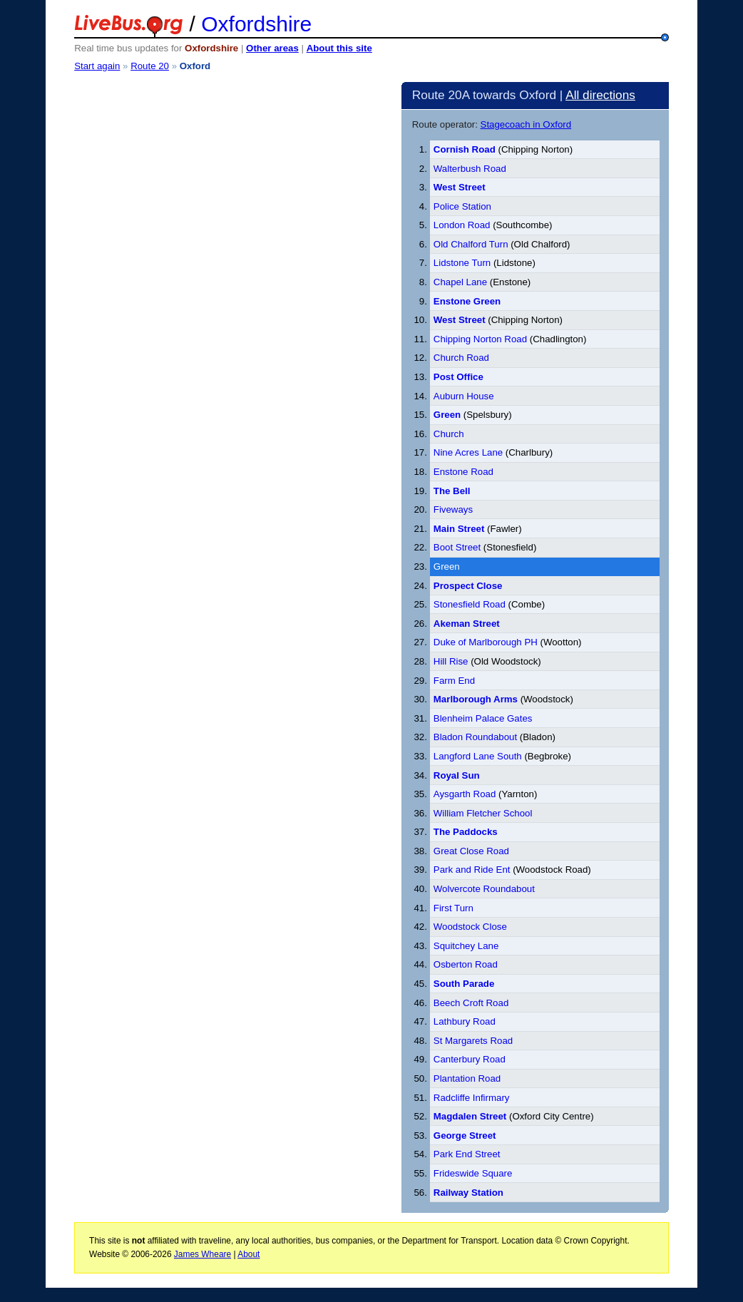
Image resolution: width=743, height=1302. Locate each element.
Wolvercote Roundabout (484, 888)
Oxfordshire (256, 24)
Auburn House (464, 396)
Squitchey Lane (466, 945)
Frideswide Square (473, 1173)
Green (447, 566)
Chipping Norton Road (480, 339)
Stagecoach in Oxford (526, 124)
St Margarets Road (473, 1040)
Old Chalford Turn (472, 244)
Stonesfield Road (470, 604)
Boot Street (457, 547)
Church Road (461, 357)
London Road (462, 225)
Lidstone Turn (462, 262)
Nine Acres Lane (468, 452)
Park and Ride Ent (472, 869)
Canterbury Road (470, 1059)
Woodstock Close (470, 926)
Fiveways (453, 509)
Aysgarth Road (465, 794)
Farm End (454, 680)
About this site (339, 48)
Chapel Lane (460, 282)
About (248, 1254)
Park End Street (467, 1154)
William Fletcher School (483, 813)
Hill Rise (451, 661)
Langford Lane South (478, 756)
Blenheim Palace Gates (483, 718)
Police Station (462, 206)
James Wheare (202, 1254)
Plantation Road (467, 1078)
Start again (97, 66)
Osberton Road (466, 964)
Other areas (272, 48)
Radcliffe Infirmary (472, 1097)
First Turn (453, 908)
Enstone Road (463, 471)
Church (449, 434)
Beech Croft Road (471, 1003)
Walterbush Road (470, 168)
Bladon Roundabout (475, 737)
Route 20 (149, 66)
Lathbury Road (465, 1021)
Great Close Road (471, 851)
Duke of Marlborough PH (486, 642)
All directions (600, 95)
